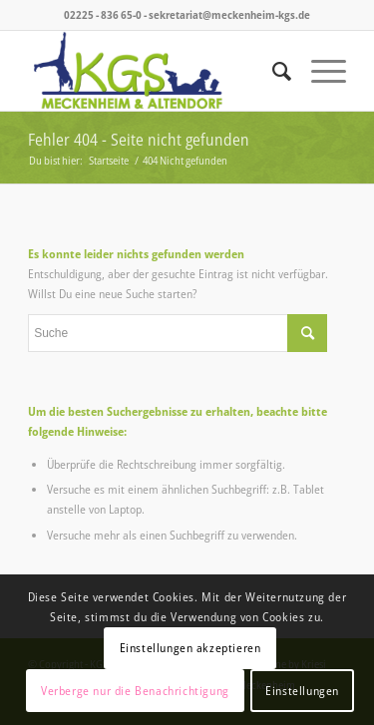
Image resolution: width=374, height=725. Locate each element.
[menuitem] (271, 71)
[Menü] (318, 71)
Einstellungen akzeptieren (190, 647)
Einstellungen (302, 690)
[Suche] (271, 71)
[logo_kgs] (155, 71)
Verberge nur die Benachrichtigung (135, 690)
